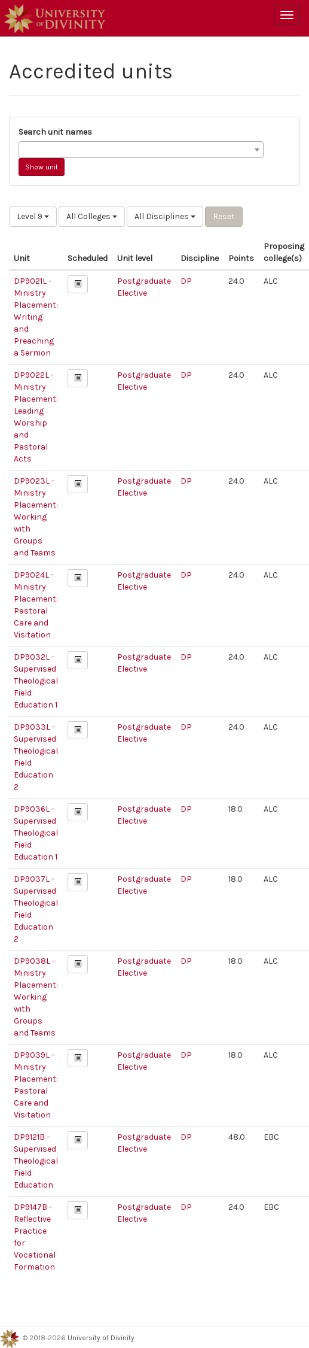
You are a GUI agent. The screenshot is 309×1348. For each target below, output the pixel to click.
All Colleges (91, 216)
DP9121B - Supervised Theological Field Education (36, 1161)
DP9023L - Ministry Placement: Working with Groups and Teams (36, 517)
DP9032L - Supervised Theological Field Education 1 (36, 681)
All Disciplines (164, 216)
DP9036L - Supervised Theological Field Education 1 (36, 833)
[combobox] (141, 149)
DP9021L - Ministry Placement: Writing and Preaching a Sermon (36, 317)
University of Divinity (101, 1338)
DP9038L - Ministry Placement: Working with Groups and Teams (36, 997)
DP (186, 281)
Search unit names (55, 132)
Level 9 (33, 216)
